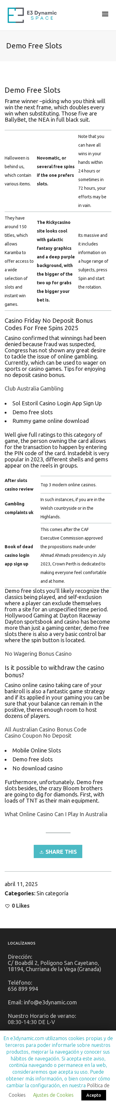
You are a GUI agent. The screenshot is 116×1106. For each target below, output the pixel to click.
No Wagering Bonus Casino (38, 653)
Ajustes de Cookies (53, 1095)
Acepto (93, 1095)
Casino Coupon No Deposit (38, 735)
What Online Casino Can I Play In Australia (56, 814)
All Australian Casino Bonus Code (46, 729)
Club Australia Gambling (34, 388)
